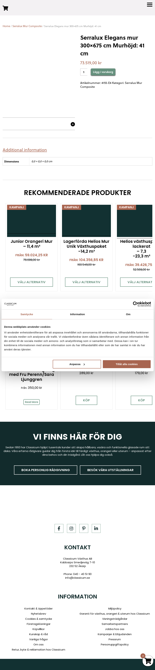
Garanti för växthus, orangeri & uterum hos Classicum (115, 613)
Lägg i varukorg (103, 72)
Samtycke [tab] (27, 314)
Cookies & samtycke (38, 619)
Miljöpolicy (114, 608)
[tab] (26, 150)
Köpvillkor (39, 629)
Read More (30, 403)
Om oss (38, 644)
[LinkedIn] (96, 528)
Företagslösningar (38, 624)
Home (6, 26)
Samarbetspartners (115, 624)
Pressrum (115, 639)
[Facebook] (59, 528)
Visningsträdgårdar (114, 619)
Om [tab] (128, 314)
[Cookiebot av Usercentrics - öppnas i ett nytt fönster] (135, 304)
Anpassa (77, 364)
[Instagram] (71, 528)
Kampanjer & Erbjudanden (115, 634)
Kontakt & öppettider (38, 608)
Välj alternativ (30, 280)
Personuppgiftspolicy (115, 644)
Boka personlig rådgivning (45, 470)
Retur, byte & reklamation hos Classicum (38, 649)
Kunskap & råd (38, 634)
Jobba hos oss (114, 629)
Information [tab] (77, 314)
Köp (82, 402)
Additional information (25, 150)
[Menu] (149, 5)
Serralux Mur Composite (27, 26)
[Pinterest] (83, 528)
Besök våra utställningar (110, 470)
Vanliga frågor (38, 639)
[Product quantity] (83, 72)
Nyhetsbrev (38, 613)
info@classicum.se (77, 578)
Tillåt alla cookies (127, 364)
